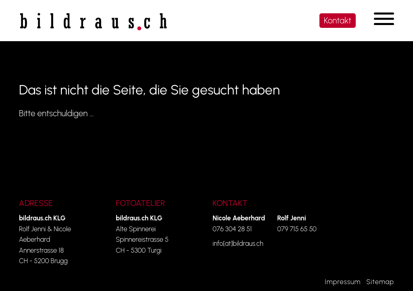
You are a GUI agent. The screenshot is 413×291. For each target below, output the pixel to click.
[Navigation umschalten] (384, 18)
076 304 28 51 (232, 229)
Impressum (343, 282)
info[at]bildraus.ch (238, 243)
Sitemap (380, 282)
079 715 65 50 (297, 229)
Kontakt (337, 20)
